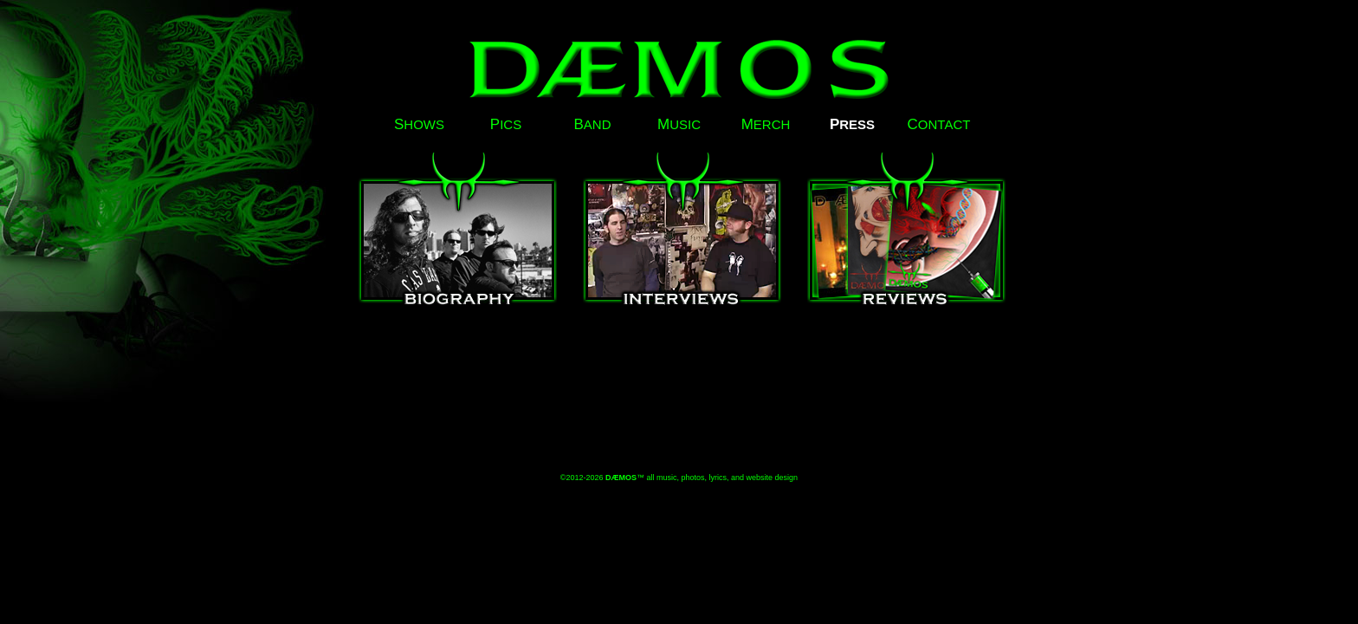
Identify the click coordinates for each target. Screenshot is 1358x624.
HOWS (419, 124)
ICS (505, 124)
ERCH (766, 124)
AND (592, 124)
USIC (679, 124)
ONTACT (939, 124)
